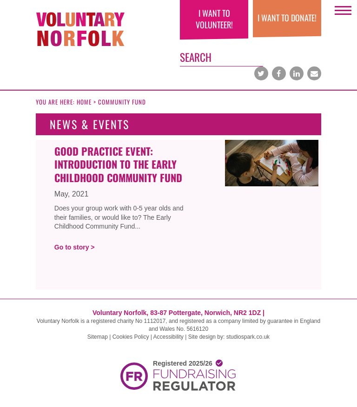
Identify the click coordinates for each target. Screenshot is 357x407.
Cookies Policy (130, 337)
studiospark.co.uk (248, 337)
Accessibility (168, 337)
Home (84, 101)
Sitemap (97, 337)
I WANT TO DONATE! (287, 18)
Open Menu (343, 12)
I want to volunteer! (214, 19)
